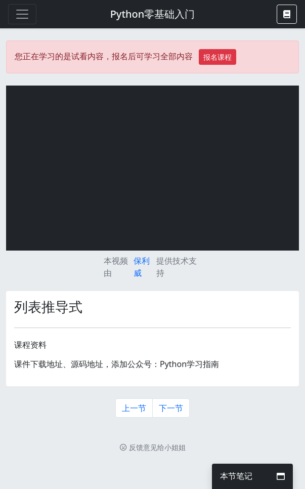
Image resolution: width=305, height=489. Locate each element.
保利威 (142, 266)
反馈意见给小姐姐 (153, 447)
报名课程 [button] (217, 57)
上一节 (134, 408)
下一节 (171, 408)
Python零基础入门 (152, 14)
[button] (287, 14)
